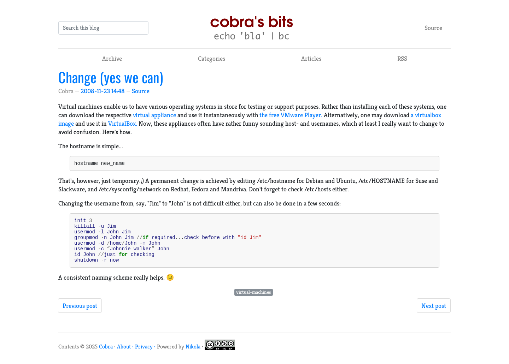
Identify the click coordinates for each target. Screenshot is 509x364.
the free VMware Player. (290, 115)
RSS (402, 58)
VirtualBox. (122, 123)
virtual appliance (154, 115)
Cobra (106, 356)
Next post (433, 315)
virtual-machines (253, 302)
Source (433, 28)
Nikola (193, 356)
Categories (211, 58)
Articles (311, 58)
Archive (112, 58)
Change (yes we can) (110, 77)
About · (126, 356)
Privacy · (146, 356)
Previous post (80, 315)
